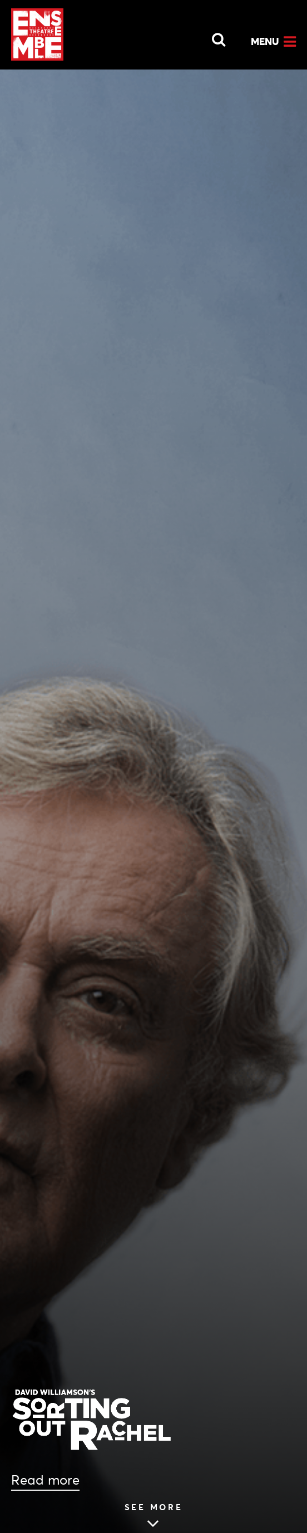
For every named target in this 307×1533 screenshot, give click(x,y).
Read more (45, 1480)
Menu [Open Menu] (265, 41)
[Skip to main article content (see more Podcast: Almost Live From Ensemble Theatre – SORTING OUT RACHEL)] (154, 1517)
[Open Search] (212, 37)
